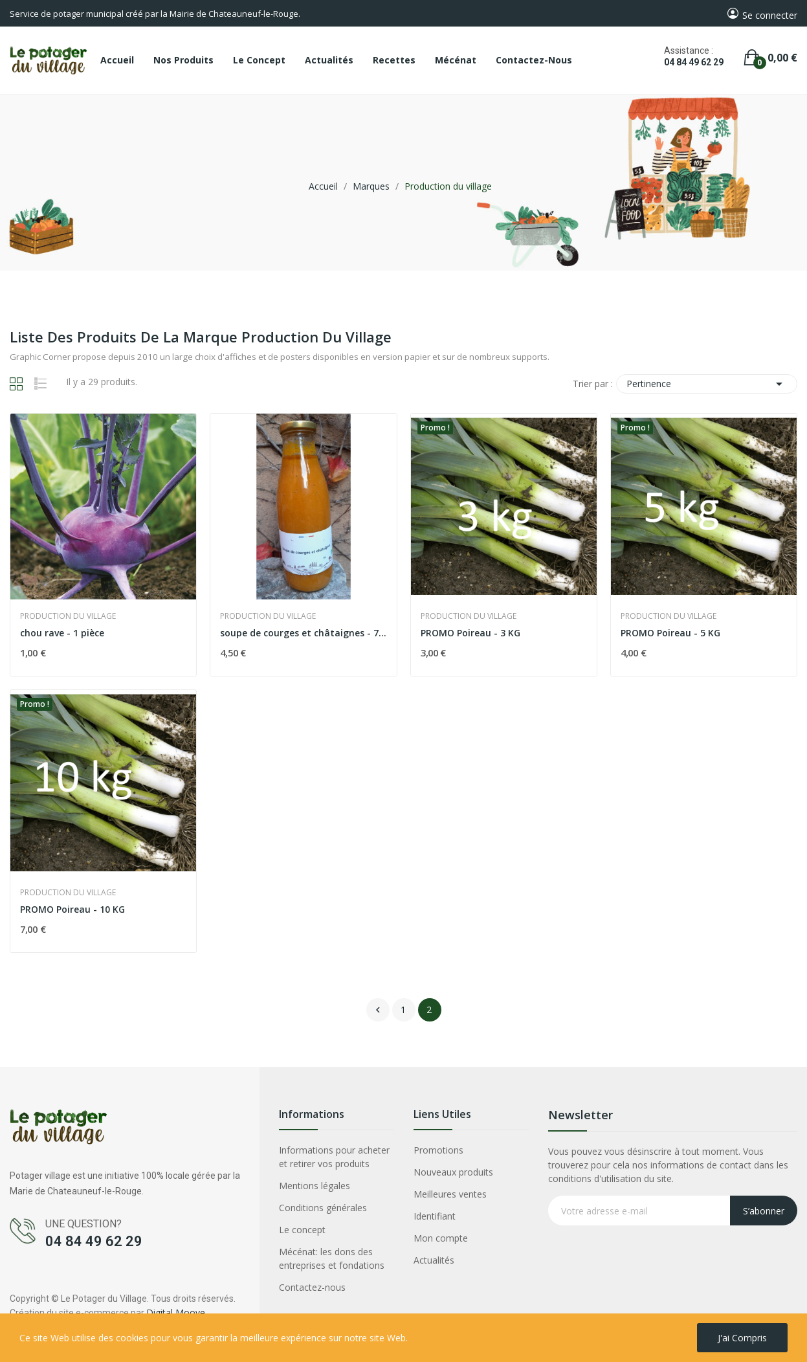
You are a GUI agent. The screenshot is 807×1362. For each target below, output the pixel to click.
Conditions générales (323, 1207)
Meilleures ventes (450, 1194)
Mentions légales (314, 1185)
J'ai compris (742, 1338)
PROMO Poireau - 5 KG (670, 633)
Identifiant (435, 1216)
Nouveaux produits (453, 1172)
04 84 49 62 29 (694, 62)
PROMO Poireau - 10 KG (72, 909)
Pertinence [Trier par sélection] (706, 384)
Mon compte (441, 1238)
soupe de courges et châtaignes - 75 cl (303, 633)
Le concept (302, 1229)
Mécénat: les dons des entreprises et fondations (331, 1258)
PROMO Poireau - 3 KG (470, 633)
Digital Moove (175, 1312)
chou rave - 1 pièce (62, 633)
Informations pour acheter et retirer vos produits (334, 1157)
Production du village (68, 616)
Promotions (438, 1150)
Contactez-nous (312, 1287)
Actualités (434, 1260)
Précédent (378, 1010)
